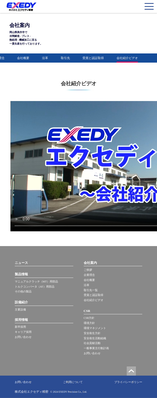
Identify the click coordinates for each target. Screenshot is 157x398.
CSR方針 (89, 317)
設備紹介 (21, 302)
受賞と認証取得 (93, 58)
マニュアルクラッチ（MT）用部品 (36, 281)
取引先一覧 (91, 290)
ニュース (21, 263)
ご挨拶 (88, 269)
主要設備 (20, 309)
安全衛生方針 (92, 333)
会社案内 (90, 263)
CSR (87, 311)
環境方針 (89, 322)
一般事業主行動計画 (96, 348)
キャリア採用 (23, 331)
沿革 (45, 58)
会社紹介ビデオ (127, 58)
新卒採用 (20, 326)
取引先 (65, 58)
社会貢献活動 (92, 343)
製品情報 (21, 274)
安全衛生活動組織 (95, 338)
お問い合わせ (23, 336)
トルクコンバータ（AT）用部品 (34, 286)
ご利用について (73, 381)
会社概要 (23, 58)
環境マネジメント (95, 328)
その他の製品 (23, 291)
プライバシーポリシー (128, 381)
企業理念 (89, 274)
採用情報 (21, 320)
